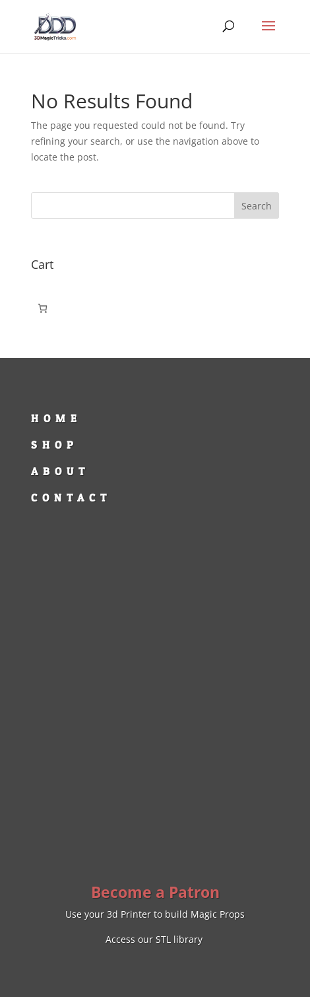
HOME (56, 418)
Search (256, 206)
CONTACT (71, 497)
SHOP (54, 444)
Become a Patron (155, 892)
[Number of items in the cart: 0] (42, 308)
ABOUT (60, 471)
